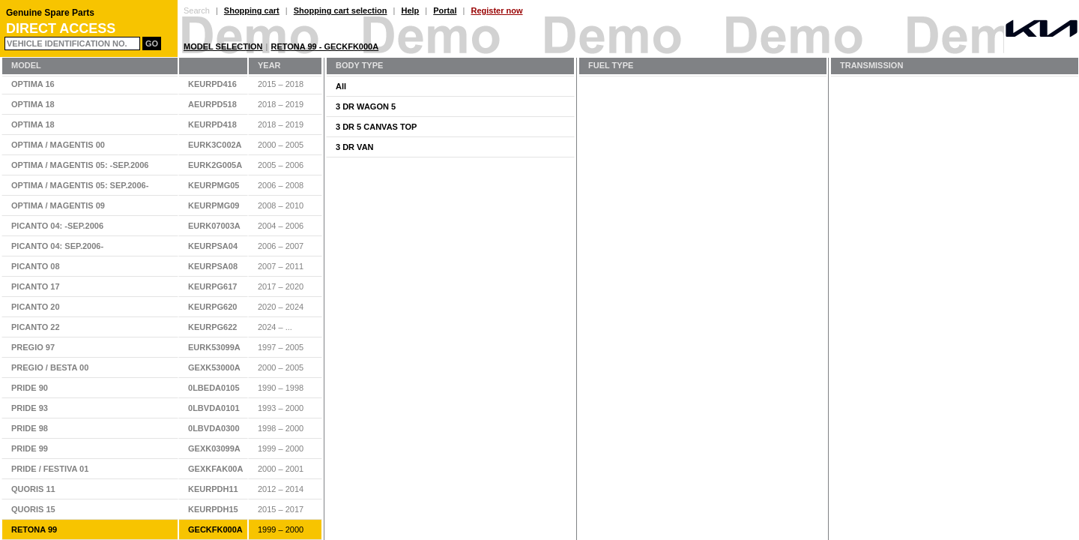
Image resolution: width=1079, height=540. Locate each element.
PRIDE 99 (29, 448)
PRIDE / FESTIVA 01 (49, 468)
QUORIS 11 (33, 489)
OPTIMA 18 (33, 104)
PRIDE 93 (29, 408)
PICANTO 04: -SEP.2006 (57, 225)
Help (410, 10)
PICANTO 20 (35, 306)
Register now (496, 10)
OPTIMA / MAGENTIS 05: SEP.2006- (79, 185)
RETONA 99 (34, 529)
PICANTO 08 (35, 266)
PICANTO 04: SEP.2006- (57, 246)
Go (151, 43)
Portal (444, 10)
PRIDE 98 (29, 428)
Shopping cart (251, 10)
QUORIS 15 (33, 509)
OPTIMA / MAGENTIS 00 (58, 144)
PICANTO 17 (35, 286)
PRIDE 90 (29, 387)
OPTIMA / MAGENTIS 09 (58, 205)
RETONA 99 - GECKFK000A (325, 46)
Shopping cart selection (340, 10)
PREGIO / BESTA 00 (49, 367)
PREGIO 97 (33, 347)
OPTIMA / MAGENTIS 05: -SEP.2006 (79, 165)
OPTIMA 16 (33, 84)
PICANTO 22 (35, 327)
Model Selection (223, 46)
